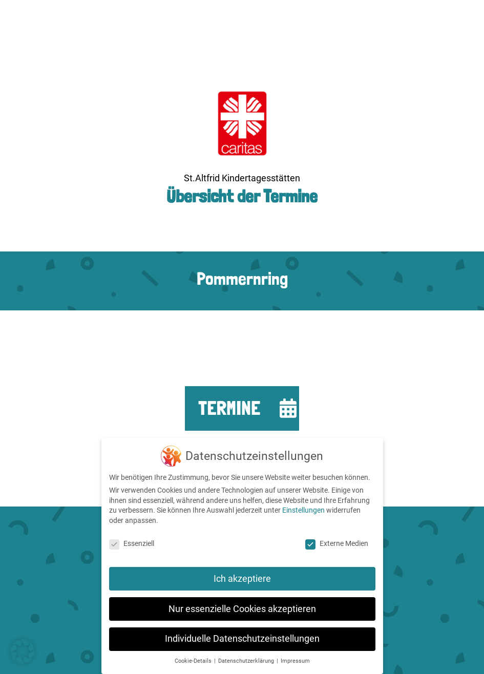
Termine (229, 407)
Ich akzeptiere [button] (242, 579)
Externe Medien (336, 543)
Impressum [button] (295, 661)
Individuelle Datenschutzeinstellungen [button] (242, 639)
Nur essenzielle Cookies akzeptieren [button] (242, 609)
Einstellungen (303, 510)
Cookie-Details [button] (194, 661)
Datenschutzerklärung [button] (247, 661)
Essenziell (131, 543)
